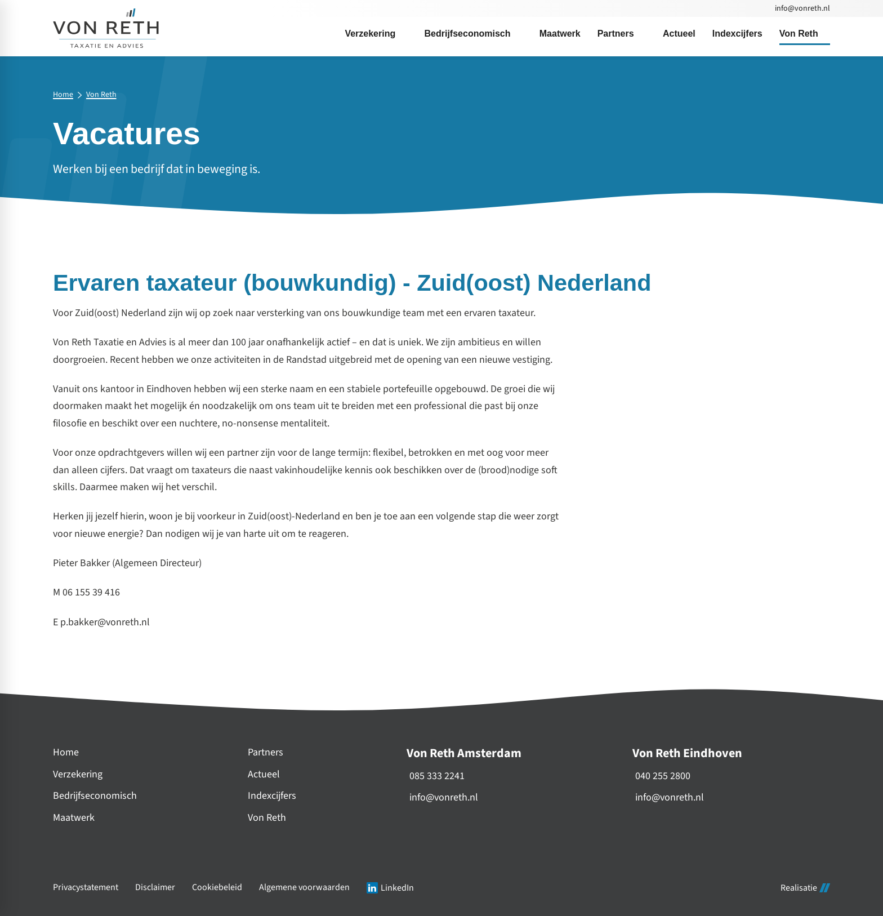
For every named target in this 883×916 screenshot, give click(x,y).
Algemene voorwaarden (304, 887)
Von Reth (101, 95)
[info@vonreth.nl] (801, 8)
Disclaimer (155, 887)
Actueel (264, 774)
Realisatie (805, 887)
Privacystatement (85, 887)
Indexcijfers (272, 795)
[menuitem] (376, 34)
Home (63, 95)
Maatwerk (74, 817)
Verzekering (77, 774)
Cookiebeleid (217, 887)
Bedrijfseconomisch (95, 795)
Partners (265, 752)
